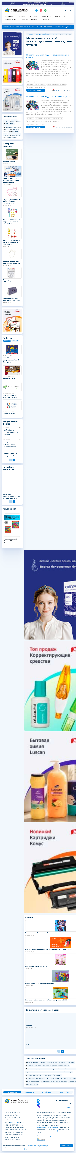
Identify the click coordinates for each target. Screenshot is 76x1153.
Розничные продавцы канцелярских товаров (41, 1069)
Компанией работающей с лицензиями (54, 1081)
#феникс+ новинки (11, 137)
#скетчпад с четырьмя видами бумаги (47, 81)
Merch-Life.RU (65, 1092)
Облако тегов (10, 116)
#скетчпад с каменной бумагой (53, 79)
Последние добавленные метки (46, 34)
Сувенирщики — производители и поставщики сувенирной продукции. (49, 1072)
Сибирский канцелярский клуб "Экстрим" (11, 360)
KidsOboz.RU (29, 1092)
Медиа (34, 20)
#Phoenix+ (12, 121)
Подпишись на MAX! (36, 10)
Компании (9, 16)
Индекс (45, 10)
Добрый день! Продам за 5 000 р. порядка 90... (10, 432)
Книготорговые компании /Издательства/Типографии (44, 1075)
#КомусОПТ (6, 129)
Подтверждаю (66, 1146)
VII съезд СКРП (9, 378)
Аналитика (59, 16)
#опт (4, 137)
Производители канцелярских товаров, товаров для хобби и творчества (50, 1062)
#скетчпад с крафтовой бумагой (37, 87)
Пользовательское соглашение (47, 1127)
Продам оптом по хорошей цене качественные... (10, 444)
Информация (10, 20)
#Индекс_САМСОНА (10, 127)
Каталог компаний (35, 1058)
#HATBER (6, 121)
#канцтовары (11, 133)
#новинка (18, 134)
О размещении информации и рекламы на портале (53, 1136)
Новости (33, 16)
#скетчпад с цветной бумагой (56, 84)
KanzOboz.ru (18, 1119)
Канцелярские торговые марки (42, 1010)
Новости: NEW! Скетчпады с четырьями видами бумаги (47, 56)
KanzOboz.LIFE (47, 1092)
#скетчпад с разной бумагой (36, 124)
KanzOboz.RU (12, 1092)
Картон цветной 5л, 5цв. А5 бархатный (10, 541)
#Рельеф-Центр (14, 129)
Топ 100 (41, 10)
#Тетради (6, 131)
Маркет (25, 20)
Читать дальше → (36, 90)
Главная (30, 34)
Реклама (45, 20)
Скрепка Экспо (9, 414)
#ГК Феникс (6, 125)
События (45, 16)
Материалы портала (9, 145)
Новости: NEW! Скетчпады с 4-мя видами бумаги (48, 97)
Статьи (29, 917)
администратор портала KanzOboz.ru (64, 1106)
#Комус (19, 127)
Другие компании (32, 1084)
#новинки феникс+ (15, 135)
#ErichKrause (14, 120)
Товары (22, 16)
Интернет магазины (32, 1081)
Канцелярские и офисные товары (19, 11)
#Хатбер (5, 133)
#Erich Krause (7, 120)
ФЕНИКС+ (57, 90)
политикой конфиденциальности (58, 1131)
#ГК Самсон (9, 124)
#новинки (6, 135)
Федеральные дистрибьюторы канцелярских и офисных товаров (47, 1065)
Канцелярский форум (10, 423)
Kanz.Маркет (9, 509)
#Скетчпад (30, 81)
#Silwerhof (18, 121)
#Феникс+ (14, 132)
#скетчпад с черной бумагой (36, 84)
